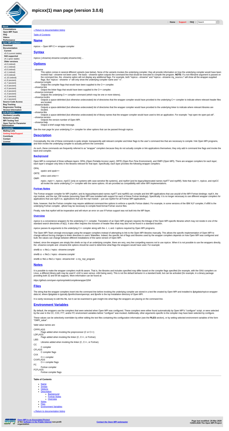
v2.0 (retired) (9, 75)
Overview (39, 215)
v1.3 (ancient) (10, 94)
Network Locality (11, 118)
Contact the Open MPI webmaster (112, 422)
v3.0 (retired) (9, 69)
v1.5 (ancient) (10, 88)
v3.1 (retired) (9, 67)
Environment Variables (51, 305)
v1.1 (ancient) (10, 99)
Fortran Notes (42, 188)
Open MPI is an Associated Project (34, 420)
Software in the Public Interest (37, 422)
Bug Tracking (9, 104)
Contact (6, 139)
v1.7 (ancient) (10, 83)
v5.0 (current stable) (13, 53)
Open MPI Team (10, 32)
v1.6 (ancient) (10, 86)
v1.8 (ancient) (10, 80)
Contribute (8, 136)
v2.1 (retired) (9, 72)
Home (172, 22)
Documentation (10, 48)
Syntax (39, 52)
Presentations (9, 29)
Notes (38, 265)
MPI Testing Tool (10, 120)
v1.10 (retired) (10, 77)
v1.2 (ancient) (10, 96)
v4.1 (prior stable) (12, 59)
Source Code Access (13, 102)
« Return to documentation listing (49, 30)
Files (37, 286)
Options (40, 64)
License (6, 141)
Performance (9, 40)
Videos (6, 37)
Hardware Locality (11, 115)
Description (42, 135)
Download (8, 45)
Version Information (12, 110)
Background (41, 156)
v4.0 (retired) (9, 64)
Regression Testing (12, 107)
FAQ (192, 22)
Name (38, 40)
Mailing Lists (9, 131)
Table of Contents (42, 34)
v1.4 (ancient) (10, 91)
